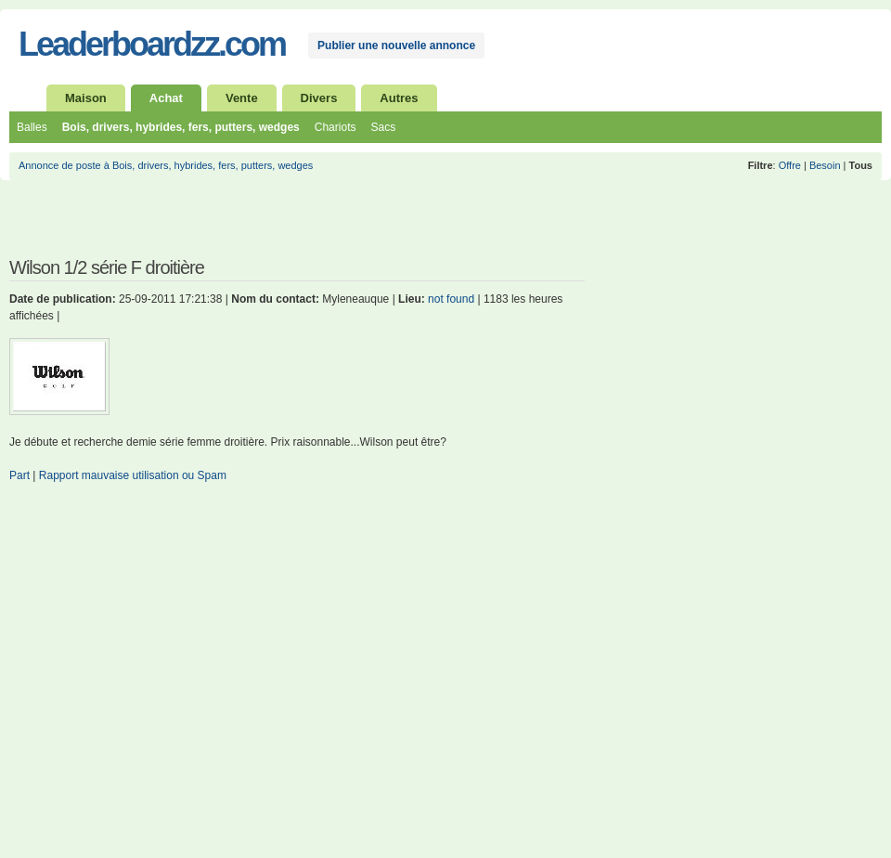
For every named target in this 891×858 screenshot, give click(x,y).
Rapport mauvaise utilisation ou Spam (132, 475)
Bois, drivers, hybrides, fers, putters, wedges (181, 127)
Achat (166, 98)
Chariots (335, 127)
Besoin (825, 165)
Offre (790, 165)
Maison (86, 98)
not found (451, 299)
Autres (399, 98)
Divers (319, 98)
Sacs (382, 127)
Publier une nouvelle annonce (396, 45)
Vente (242, 98)
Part (19, 475)
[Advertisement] (226, 226)
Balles (32, 127)
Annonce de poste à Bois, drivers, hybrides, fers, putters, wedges (166, 165)
